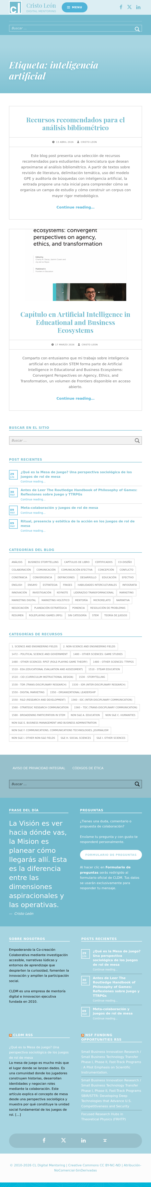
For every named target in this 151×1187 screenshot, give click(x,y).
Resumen (17, 620)
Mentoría (81, 604)
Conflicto (126, 574)
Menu (77, 9)
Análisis (17, 566)
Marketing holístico (55, 604)
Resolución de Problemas (107, 612)
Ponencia (78, 612)
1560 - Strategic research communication (40, 712)
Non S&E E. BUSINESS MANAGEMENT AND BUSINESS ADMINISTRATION (54, 727)
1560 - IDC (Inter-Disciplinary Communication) (101, 704)
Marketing (126, 597)
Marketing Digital (24, 604)
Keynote (62, 597)
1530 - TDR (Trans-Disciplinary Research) (39, 689)
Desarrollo (88, 581)
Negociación (20, 612)
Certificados (104, 566)
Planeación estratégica (50, 612)
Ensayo (32, 589)
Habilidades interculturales (97, 589)
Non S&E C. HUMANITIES (120, 719)
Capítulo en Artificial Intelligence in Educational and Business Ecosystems (75, 326)
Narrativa (123, 604)
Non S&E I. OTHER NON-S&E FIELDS (33, 742)
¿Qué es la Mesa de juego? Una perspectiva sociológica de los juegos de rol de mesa (39, 1057)
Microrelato (102, 604)
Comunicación (45, 574)
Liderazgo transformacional (94, 597)
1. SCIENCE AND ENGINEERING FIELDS (34, 651)
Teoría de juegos (115, 620)
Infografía (129, 589)
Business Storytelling (43, 566)
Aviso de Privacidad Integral (39, 773)
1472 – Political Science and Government (40, 658)
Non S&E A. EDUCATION (85, 719)
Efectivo (128, 581)
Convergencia (42, 581)
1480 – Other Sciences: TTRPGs (113, 666)
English (17, 589)
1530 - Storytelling (92, 681)
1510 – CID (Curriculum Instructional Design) (42, 681)
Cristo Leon (89, 146)
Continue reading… (75, 212)
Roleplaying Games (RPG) (46, 620)
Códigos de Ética (87, 773)
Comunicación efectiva (76, 574)
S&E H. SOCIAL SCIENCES (76, 742)
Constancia (19, 581)
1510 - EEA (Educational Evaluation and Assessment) (47, 673)
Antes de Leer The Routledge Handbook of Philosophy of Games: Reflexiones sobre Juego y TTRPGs (116, 991)
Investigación (41, 597)
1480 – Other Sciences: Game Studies (97, 658)
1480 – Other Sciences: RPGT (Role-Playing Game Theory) (49, 666)
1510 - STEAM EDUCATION (104, 673)
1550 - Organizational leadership (73, 696)
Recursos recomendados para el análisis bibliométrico (75, 128)
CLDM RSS (23, 1039)
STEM (95, 620)
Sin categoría (77, 620)
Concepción (106, 574)
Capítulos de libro (76, 566)
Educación (109, 581)
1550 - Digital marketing (28, 696)
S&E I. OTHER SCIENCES (111, 742)
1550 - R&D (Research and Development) (38, 704)
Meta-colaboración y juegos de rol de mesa (59, 512)
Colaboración (21, 574)
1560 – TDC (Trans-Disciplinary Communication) (105, 712)
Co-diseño (125, 566)
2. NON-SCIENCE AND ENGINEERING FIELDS (89, 651)
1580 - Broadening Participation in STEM (38, 719)
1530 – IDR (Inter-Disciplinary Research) (98, 689)
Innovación (19, 597)
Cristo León (41, 7)
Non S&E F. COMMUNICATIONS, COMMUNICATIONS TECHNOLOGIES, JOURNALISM (60, 734)
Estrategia (50, 589)
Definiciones (66, 581)
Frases (67, 589)
